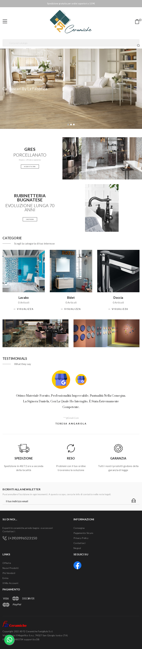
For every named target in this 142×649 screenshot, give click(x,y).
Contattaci (79, 543)
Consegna (79, 528)
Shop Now (30, 219)
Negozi (77, 548)
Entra (5, 578)
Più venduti (9, 573)
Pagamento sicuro (83, 533)
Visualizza (25, 309)
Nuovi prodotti (11, 568)
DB (38, 639)
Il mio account (10, 583)
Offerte (7, 563)
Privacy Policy (81, 538)
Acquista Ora (30, 166)
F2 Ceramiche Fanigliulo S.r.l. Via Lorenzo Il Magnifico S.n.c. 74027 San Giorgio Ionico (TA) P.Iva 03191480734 (35, 635)
